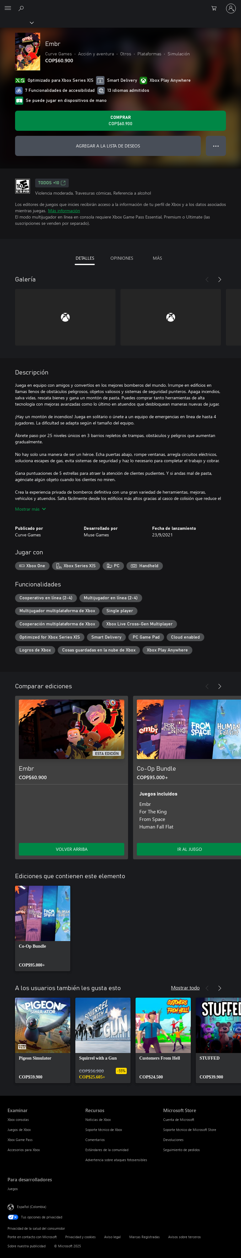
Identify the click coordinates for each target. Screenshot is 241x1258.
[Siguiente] (219, 279)
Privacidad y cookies (80, 1237)
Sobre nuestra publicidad (27, 1246)
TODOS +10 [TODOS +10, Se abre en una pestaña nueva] (52, 183)
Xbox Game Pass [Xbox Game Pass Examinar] (20, 1140)
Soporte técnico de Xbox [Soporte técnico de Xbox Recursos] (103, 1130)
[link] (42, 928)
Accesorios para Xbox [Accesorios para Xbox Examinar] (24, 1150)
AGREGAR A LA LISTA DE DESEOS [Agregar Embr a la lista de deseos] (108, 146)
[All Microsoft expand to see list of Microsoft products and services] (7, 8)
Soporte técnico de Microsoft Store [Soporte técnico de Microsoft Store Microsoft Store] (189, 1130)
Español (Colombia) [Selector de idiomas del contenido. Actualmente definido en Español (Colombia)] (31, 1207)
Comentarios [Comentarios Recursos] (95, 1140)
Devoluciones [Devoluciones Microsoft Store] (173, 1140)
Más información (64, 210)
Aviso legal (112, 1237)
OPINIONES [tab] (121, 258)
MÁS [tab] (157, 258)
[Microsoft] (120, 4)
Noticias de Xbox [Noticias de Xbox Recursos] (98, 1119)
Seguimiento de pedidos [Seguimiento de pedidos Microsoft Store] (181, 1150)
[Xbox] (16, 22)
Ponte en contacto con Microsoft (32, 1237)
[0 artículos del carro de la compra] (215, 8)
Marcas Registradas (144, 1237)
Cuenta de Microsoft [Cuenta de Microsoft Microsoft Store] (178, 1119)
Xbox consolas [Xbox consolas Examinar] (18, 1119)
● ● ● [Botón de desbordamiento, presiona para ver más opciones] (216, 145)
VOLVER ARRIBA (72, 849)
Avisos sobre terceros (184, 1237)
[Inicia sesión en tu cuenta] (230, 8)
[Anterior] (207, 279)
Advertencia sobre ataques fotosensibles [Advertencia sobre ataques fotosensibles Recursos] (116, 1160)
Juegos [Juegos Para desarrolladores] (13, 1189)
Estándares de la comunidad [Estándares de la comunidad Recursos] (106, 1150)
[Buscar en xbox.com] (22, 8)
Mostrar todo (185, 987)
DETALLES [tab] (85, 258)
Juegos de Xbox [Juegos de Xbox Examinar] (19, 1130)
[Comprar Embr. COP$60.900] (120, 121)
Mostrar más (30, 509)
